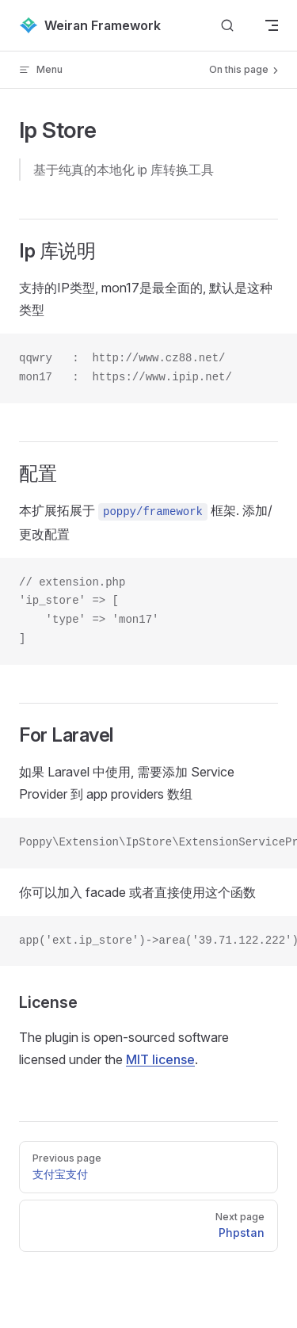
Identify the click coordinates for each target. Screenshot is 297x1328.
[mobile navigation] (272, 25)
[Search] (227, 26)
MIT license (160, 1059)
